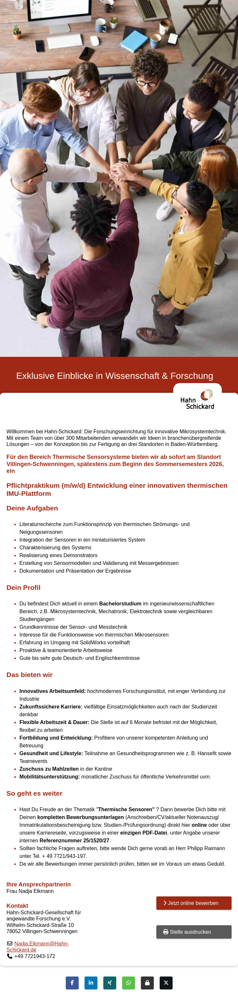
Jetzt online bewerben (190, 903)
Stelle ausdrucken (187, 932)
